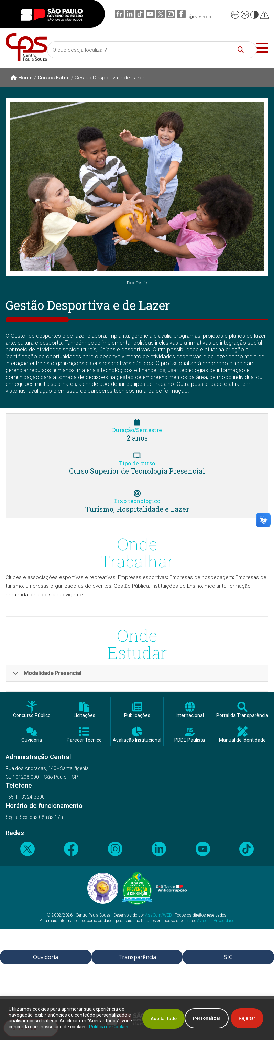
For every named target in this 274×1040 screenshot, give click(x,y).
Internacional (190, 715)
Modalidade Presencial (47, 673)
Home (22, 78)
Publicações (137, 715)
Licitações (84, 715)
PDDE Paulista (189, 740)
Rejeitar (196, 1015)
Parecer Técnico (84, 740)
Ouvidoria (31, 740)
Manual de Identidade (242, 740)
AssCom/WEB (158, 915)
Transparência (137, 957)
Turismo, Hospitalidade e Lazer (137, 509)
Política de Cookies (54, 1026)
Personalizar (150, 1015)
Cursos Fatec (53, 78)
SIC (228, 957)
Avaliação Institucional (137, 740)
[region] (137, 1015)
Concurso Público (32, 715)
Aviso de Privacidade (215, 920)
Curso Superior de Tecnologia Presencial (137, 470)
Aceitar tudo (241, 1015)
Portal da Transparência (242, 715)
